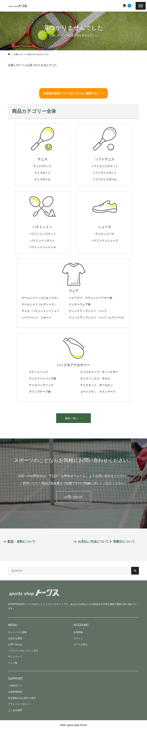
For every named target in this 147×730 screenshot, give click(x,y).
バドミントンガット (42, 240)
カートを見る (80, 644)
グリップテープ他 (40, 391)
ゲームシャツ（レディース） (39, 304)
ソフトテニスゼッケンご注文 (23, 650)
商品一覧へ (72, 418)
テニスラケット (42, 166)
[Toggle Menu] (140, 5)
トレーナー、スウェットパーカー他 (90, 297)
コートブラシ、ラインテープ (97, 391)
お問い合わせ (73, 496)
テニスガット (42, 172)
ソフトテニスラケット (104, 166)
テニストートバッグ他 (42, 378)
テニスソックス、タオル (95, 378)
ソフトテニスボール (104, 179)
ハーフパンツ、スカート (36, 317)
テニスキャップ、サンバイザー (99, 372)
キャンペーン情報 (17, 632)
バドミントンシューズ (104, 240)
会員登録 (78, 632)
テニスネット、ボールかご (96, 385)
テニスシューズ (104, 233)
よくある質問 (15, 710)
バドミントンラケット (42, 233)
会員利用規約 (15, 692)
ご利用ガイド (15, 685)
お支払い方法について (93, 541)
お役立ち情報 (15, 638)
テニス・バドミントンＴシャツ (40, 311)
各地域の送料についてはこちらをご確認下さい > (73, 93)
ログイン (78, 638)
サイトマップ (15, 656)
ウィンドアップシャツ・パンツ (88, 311)
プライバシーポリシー (19, 704)
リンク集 (12, 662)
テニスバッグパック (41, 385)
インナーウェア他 (79, 304)
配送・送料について (21, 541)
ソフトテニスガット (104, 172)
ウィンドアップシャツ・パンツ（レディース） (97, 317)
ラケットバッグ (38, 372)
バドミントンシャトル (42, 247)
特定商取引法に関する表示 (22, 698)
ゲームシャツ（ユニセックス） (40, 297)
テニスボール (42, 179)
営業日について (124, 541)
